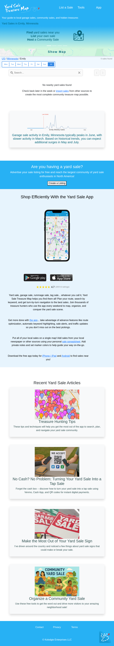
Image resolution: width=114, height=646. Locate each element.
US (3, 58)
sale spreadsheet (71, 341)
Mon (6, 64)
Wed (19, 64)
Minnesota (12, 58)
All (51, 64)
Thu (25, 64)
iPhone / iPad (49, 356)
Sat (38, 64)
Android (66, 356)
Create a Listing (57, 183)
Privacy (57, 627)
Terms (74, 627)
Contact (39, 627)
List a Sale (66, 7)
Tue (12, 64)
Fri (32, 64)
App (98, 7)
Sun (44, 64)
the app (33, 320)
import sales (62, 91)
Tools (81, 7)
